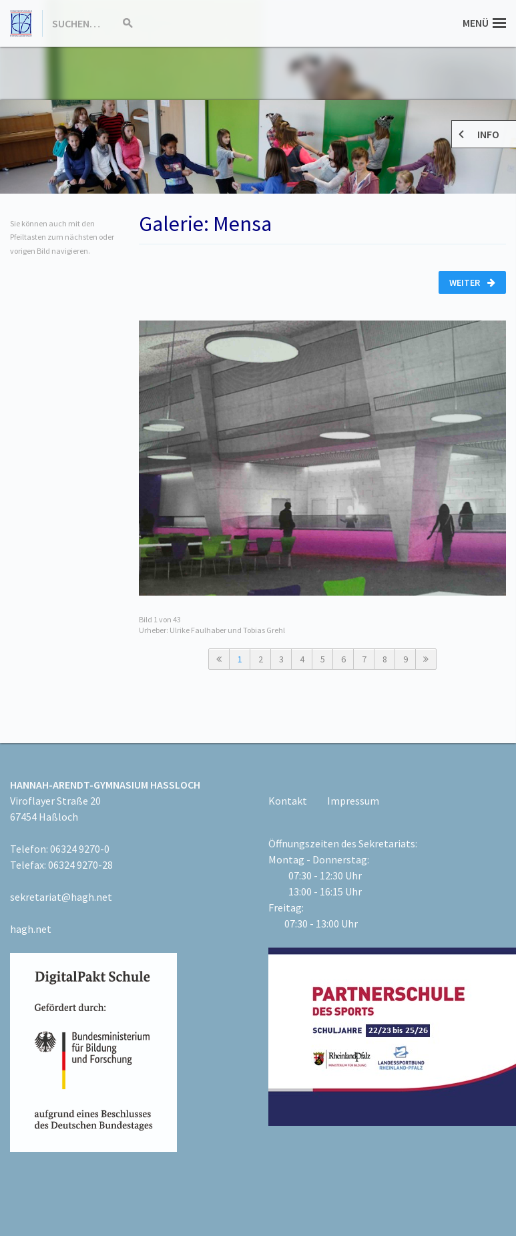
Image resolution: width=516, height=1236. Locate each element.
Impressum (353, 800)
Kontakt (287, 800)
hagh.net (30, 929)
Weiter (472, 282)
